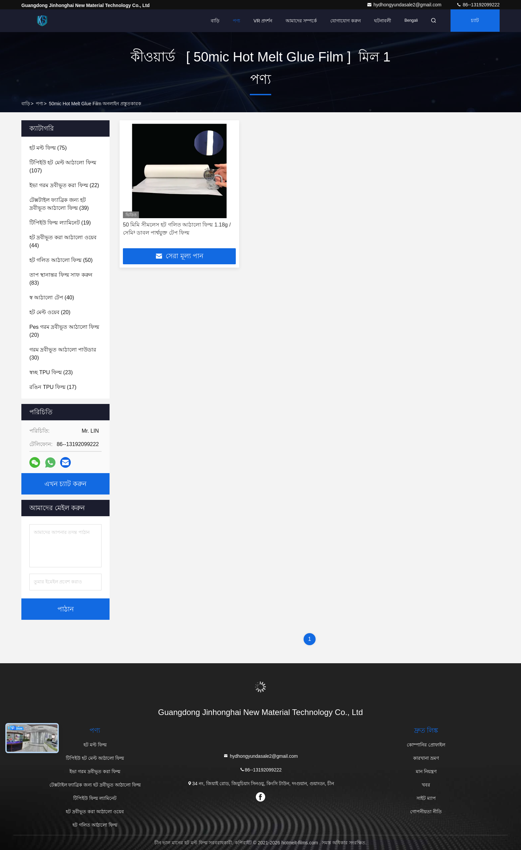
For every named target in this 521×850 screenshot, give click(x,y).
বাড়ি (213, 20)
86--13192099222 (478, 4)
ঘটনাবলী (380, 20)
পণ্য (234, 20)
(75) (48, 148)
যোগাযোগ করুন (343, 20)
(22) (64, 185)
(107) (62, 166)
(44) (63, 241)
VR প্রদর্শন (260, 20)
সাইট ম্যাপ (426, 798)
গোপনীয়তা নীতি (426, 811)
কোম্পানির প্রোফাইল (426, 744)
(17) (52, 387)
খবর (426, 785)
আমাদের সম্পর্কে (299, 20)
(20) (49, 312)
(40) (51, 297)
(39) (59, 204)
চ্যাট (475, 20)
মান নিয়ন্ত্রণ (426, 771)
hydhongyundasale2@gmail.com (405, 4)
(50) (61, 260)
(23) (51, 372)
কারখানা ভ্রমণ (426, 758)
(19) (60, 223)
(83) (61, 279)
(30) (62, 354)
